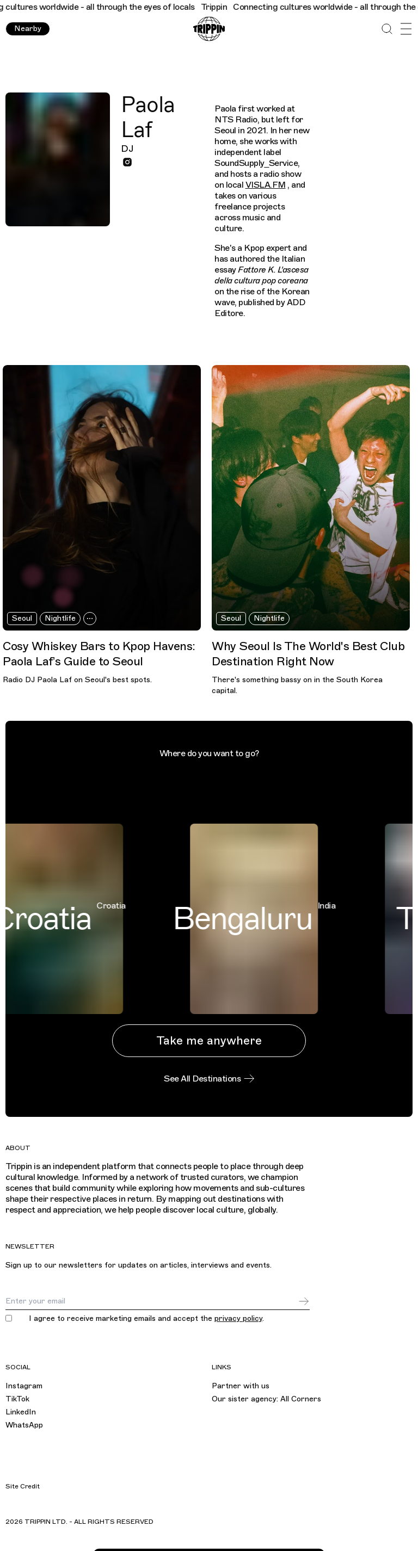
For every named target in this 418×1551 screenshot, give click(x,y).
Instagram (23, 1386)
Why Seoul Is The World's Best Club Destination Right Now (308, 654)
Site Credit (22, 1486)
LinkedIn (20, 1412)
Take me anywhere (209, 1040)
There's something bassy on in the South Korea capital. (297, 685)
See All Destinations (209, 1078)
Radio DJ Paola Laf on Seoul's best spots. (77, 679)
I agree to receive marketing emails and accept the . (146, 1318)
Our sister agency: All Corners (266, 1399)
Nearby (27, 28)
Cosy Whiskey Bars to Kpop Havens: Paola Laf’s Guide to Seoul (99, 654)
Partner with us (240, 1386)
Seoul (22, 618)
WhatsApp (24, 1425)
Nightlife (60, 618)
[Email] (151, 1301)
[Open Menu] (406, 29)
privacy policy (238, 1318)
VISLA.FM (265, 185)
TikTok (17, 1399)
